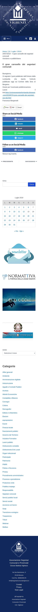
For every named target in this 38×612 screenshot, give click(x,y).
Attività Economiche (10, 394)
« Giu (16, 231)
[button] (26, 38)
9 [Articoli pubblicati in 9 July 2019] (9, 212)
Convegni (6, 402)
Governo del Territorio (10, 435)
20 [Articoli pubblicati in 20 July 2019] (28, 216)
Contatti (19, 584)
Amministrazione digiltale (11, 380)
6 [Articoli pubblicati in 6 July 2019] (28, 207)
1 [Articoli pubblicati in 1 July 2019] (4, 207)
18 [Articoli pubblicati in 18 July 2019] (19, 216)
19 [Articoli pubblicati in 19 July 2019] (24, 216)
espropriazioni (8, 420)
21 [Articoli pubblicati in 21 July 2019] (33, 216)
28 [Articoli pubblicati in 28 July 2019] (33, 220)
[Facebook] (30, 38)
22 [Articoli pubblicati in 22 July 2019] (5, 220)
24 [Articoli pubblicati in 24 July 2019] (14, 220)
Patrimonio (6, 461)
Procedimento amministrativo (13, 475)
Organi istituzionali (9, 453)
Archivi (5, 350)
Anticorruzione (8, 383)
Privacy (5, 472)
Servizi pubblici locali (10, 498)
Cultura (5, 405)
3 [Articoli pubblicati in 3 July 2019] (14, 207)
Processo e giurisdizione (11, 479)
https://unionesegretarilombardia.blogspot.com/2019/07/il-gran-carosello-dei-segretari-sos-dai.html (19, 95)
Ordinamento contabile (11, 446)
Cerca (4, 181)
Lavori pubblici (8, 442)
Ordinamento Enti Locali (11, 450)
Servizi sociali (7, 501)
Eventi (5, 424)
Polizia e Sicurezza (9, 468)
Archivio (5, 391)
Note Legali (19, 590)
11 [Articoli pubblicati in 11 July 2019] (19, 212)
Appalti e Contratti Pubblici (12, 387)
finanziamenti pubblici (10, 431)
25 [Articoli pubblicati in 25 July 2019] (19, 220)
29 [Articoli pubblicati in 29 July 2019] (5, 225)
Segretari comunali (9, 494)
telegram (19, 138)
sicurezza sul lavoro (10, 505)
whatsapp (18, 133)
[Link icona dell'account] (35, 39)
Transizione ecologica (10, 512)
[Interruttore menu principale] (6, 38)
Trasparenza (7, 516)
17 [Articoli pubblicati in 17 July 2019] (14, 216)
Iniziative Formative (10, 439)
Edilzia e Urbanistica (10, 413)
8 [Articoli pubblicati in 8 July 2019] (4, 212)
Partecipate (7, 457)
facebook (19, 119)
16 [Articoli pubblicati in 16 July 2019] (10, 216)
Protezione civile (8, 483)
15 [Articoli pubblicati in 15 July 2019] (5, 216)
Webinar (6, 523)
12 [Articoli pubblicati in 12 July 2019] (24, 212)
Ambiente (6, 376)
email (19, 128)
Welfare (5, 527)
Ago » (21, 231)
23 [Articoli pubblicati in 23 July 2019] (10, 220)
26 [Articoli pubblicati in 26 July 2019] (24, 220)
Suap (4, 509)
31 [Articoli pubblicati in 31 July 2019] (14, 225)
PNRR (5, 464)
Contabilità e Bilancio (10, 398)
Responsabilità (8, 490)
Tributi (5, 520)
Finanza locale (8, 427)
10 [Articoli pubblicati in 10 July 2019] (14, 212)
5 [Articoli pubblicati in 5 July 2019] (23, 207)
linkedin (19, 124)
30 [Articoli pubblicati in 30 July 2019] (10, 225)
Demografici (7, 409)
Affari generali (7, 372)
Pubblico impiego (9, 486)
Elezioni (5, 416)
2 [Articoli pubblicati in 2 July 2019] (9, 207)
